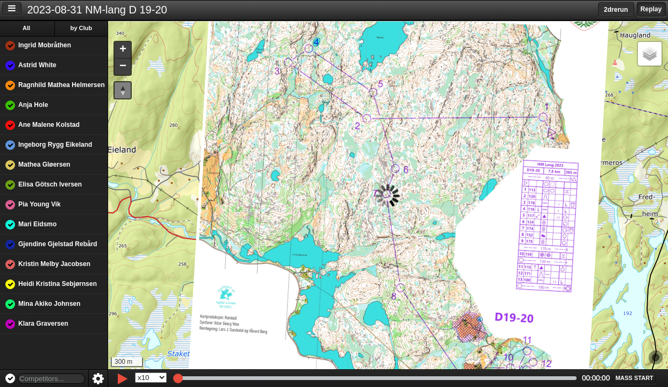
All (26, 28)
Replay (651, 9)
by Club (81, 28)
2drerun (616, 9)
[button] (123, 50)
